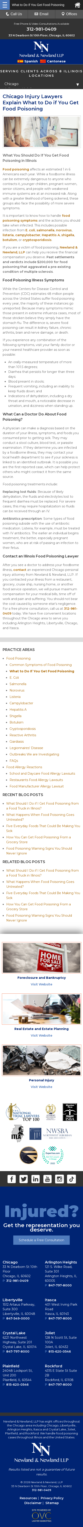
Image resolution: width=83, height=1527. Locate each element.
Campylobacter (21, 703)
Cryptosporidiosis (23, 729)
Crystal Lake (14, 1333)
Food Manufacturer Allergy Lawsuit (37, 786)
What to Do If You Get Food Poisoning (42, 671)
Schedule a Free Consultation (41, 1240)
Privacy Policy (52, 1498)
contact (19, 570)
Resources (28, 1498)
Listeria (15, 697)
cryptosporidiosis (37, 240)
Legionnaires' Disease (26, 748)
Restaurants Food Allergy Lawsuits (36, 780)
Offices (69, 14)
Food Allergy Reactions (24, 767)
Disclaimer (33, 1503)
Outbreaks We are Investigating (34, 754)
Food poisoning (16, 169)
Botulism (16, 722)
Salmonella (18, 684)
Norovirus (17, 690)
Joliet (50, 1333)
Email (41, 14)
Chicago (10, 1262)
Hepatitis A (51, 235)
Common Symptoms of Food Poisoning (41, 665)
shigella (67, 235)
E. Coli (14, 678)
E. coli (30, 230)
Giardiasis (17, 742)
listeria (8, 235)
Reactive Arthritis (23, 735)
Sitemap (52, 1503)
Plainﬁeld (11, 1366)
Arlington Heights (61, 1262)
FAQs (14, 761)
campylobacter (27, 235)
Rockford (53, 1366)
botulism (10, 240)
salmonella (45, 230)
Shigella (15, 716)
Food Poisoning (18, 658)
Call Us (14, 14)
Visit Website (41, 984)
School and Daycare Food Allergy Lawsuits (42, 774)
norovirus (64, 230)
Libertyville (13, 1300)
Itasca (50, 1300)
